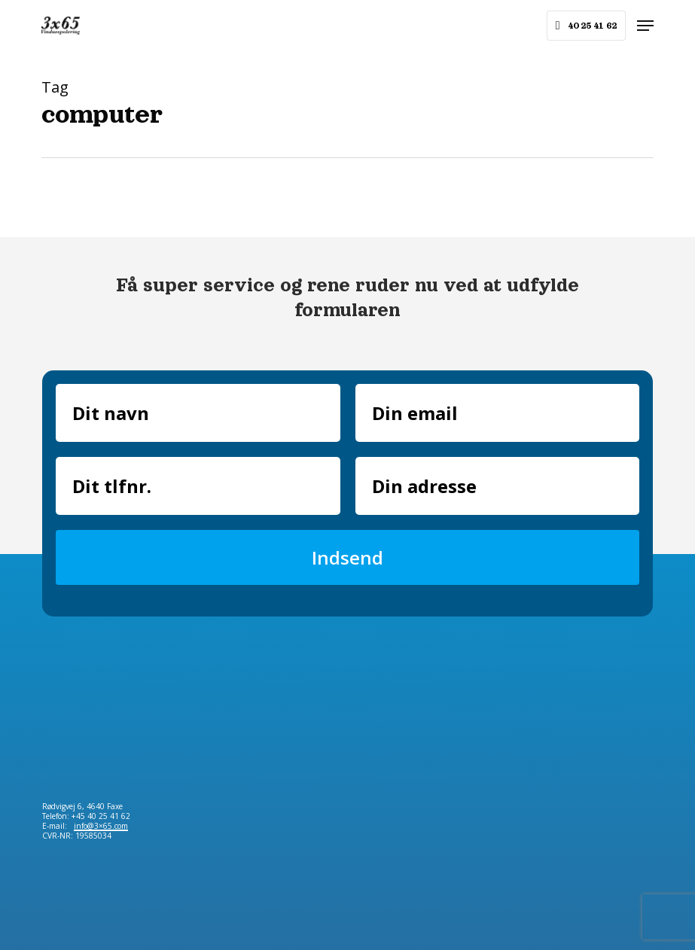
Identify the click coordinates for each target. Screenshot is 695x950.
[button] (645, 25)
